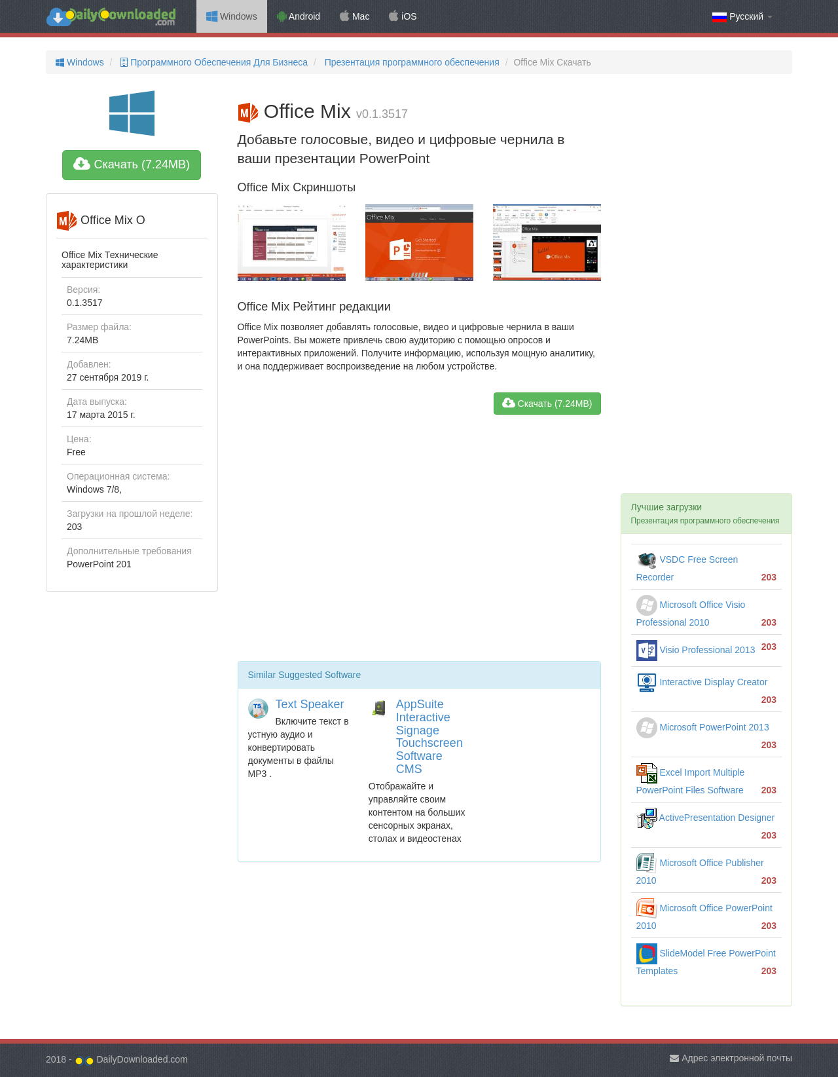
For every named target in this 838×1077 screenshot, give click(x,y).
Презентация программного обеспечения (411, 62)
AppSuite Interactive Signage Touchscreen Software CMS (429, 737)
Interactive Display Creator (702, 682)
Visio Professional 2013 (696, 650)
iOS (402, 16)
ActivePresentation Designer (705, 817)
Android (298, 16)
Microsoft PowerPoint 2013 (702, 727)
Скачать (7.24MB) (131, 164)
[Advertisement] (419, 543)
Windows (231, 16)
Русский (742, 16)
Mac (354, 16)
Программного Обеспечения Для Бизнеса (213, 62)
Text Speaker (310, 704)
